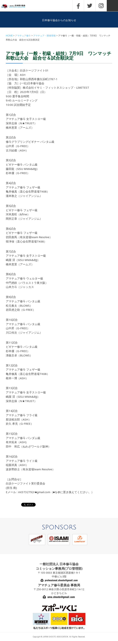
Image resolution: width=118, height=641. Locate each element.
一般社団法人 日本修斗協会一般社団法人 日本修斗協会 (16, 6)
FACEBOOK (78, 5)
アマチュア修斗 (23, 35)
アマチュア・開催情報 (44, 35)
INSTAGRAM (101, 5)
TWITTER (89, 5)
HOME (9, 35)
